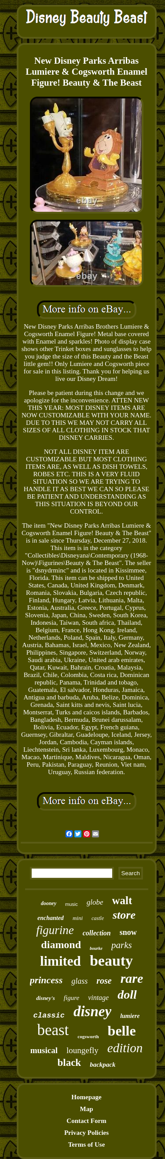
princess (46, 979)
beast (53, 1030)
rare (132, 978)
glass (79, 981)
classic (49, 1015)
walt (122, 900)
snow (128, 932)
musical (44, 1050)
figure (71, 997)
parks (121, 945)
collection (97, 933)
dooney (48, 903)
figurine (55, 930)
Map (86, 1108)
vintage (98, 997)
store (124, 915)
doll (127, 994)
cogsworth (88, 1036)
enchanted (50, 918)
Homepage (86, 1097)
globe (95, 902)
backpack (102, 1064)
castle (98, 918)
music (71, 904)
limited (60, 961)
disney (92, 1011)
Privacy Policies (86, 1132)
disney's (45, 998)
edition (125, 1048)
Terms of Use (86, 1144)
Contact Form (86, 1120)
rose (103, 980)
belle (122, 1031)
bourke (96, 948)
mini (78, 918)
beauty (111, 961)
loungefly (82, 1050)
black (69, 1062)
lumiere (129, 1016)
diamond (61, 944)
